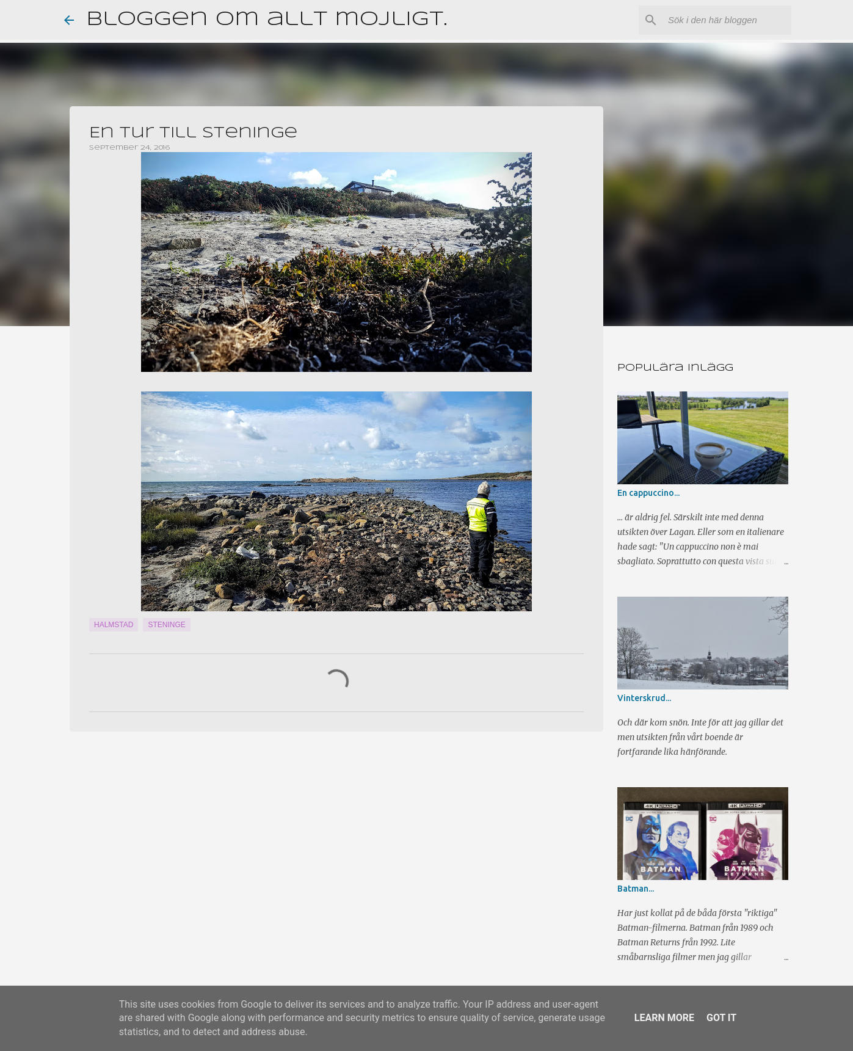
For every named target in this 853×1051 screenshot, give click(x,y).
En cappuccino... (648, 493)
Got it (721, 1018)
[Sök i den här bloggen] (727, 20)
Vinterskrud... (644, 698)
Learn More (664, 1018)
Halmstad (113, 624)
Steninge (166, 624)
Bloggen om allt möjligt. (266, 19)
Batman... (635, 888)
